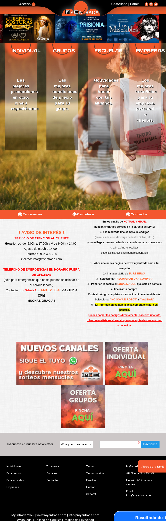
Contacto (136, 214)
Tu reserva (30, 214)
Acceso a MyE (153, 466)
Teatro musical (95, 473)
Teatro (90, 466)
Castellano (119, 4)
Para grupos (14, 473)
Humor (90, 487)
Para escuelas (15, 480)
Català (134, 4)
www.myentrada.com (140, 263)
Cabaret (91, 494)
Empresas (12, 487)
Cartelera (83, 214)
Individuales (13, 466)
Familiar (91, 480)
